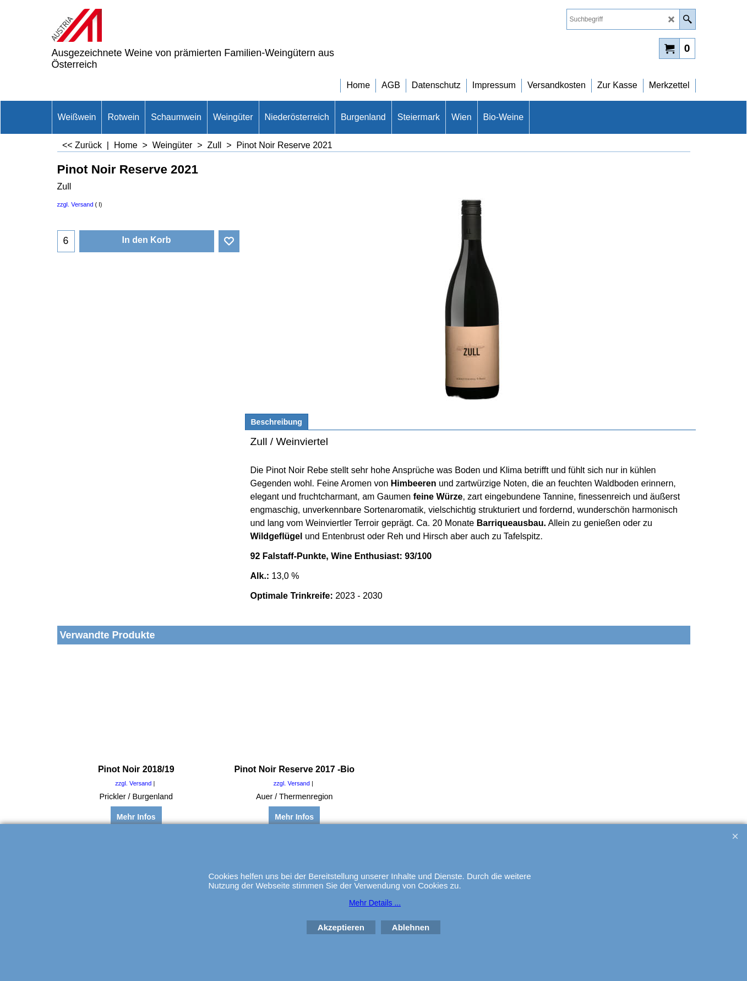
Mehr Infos (136, 816)
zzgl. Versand (75, 204)
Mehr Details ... (375, 902)
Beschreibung (276, 422)
